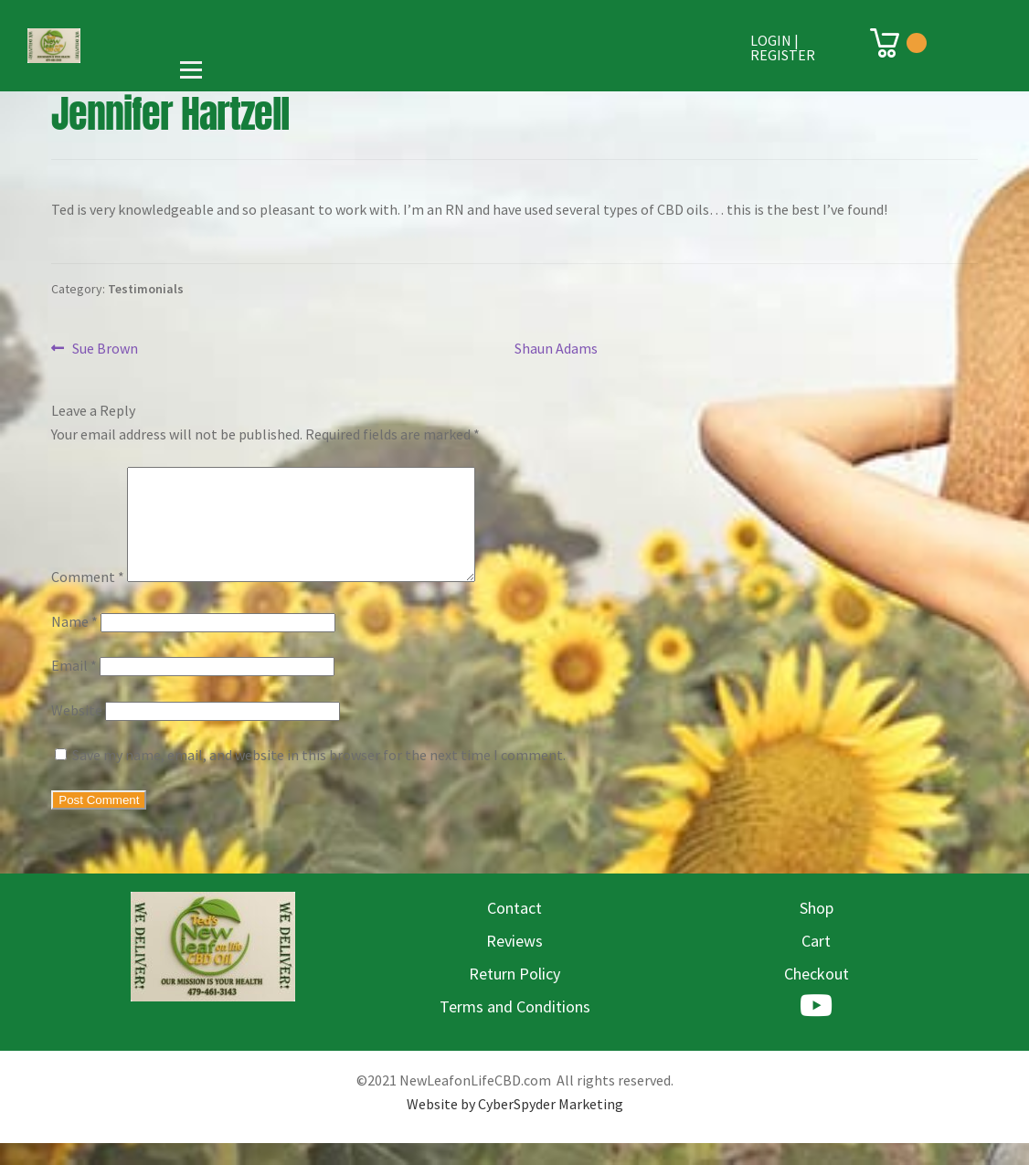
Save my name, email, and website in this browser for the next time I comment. (319, 777)
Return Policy (514, 995)
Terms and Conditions (515, 1028)
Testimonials (146, 289)
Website (76, 732)
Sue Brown (104, 349)
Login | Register (782, 47)
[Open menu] (191, 69)
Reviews (514, 962)
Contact (514, 929)
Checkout (816, 995)
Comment (87, 598)
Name (74, 643)
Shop (816, 929)
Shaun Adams (556, 348)
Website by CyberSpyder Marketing (515, 1126)
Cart (816, 962)
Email (74, 687)
